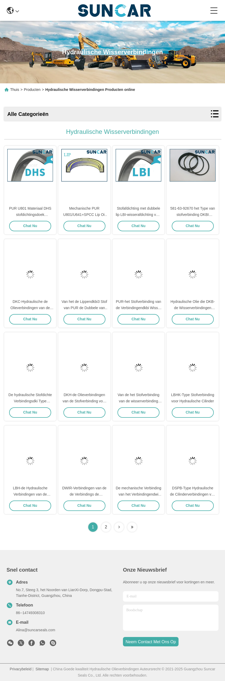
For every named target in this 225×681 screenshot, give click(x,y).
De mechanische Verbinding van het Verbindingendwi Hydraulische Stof (138, 494)
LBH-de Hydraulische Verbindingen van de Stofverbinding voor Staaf (30, 494)
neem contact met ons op (151, 642)
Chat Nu (30, 226)
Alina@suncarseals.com (35, 630)
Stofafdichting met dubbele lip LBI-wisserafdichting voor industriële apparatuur (138, 214)
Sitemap (42, 669)
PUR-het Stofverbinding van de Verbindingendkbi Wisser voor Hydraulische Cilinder (138, 307)
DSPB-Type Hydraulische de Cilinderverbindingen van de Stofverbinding (192, 494)
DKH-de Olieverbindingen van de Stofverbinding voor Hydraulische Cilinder (84, 401)
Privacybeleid (20, 669)
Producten (32, 90)
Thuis (14, 90)
